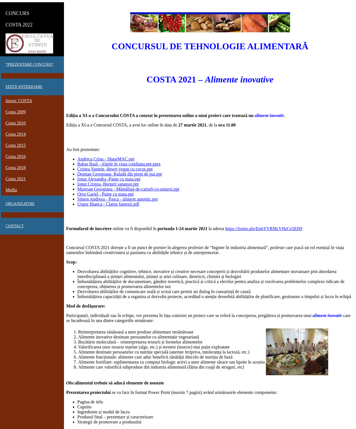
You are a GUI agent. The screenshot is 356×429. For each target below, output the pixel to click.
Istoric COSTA (19, 100)
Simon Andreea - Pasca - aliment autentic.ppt (117, 199)
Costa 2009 (16, 111)
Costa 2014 (16, 134)
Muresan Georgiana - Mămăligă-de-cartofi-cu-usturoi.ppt (128, 189)
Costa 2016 (16, 156)
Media (11, 189)
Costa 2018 (16, 167)
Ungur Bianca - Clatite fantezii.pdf (108, 204)
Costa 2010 (16, 123)
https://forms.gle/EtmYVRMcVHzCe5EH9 (263, 228)
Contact (15, 226)
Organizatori (20, 204)
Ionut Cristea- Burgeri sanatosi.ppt (108, 184)
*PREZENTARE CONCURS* (29, 64)
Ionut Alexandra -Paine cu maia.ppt (108, 179)
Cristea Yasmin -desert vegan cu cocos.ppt (115, 169)
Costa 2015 (16, 145)
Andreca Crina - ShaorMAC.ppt (105, 159)
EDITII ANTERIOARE (24, 87)
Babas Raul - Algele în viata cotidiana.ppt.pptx (118, 164)
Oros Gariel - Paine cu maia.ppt (105, 194)
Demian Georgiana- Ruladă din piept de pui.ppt (119, 174)
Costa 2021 (16, 178)
